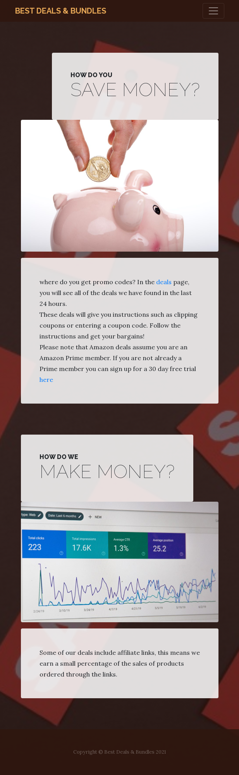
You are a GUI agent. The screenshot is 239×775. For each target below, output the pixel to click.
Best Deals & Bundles (60, 11)
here (46, 379)
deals (164, 282)
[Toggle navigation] (213, 11)
